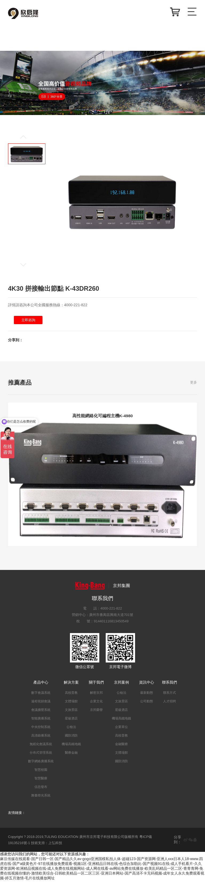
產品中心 (40, 686)
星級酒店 (71, 722)
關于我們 (96, 686)
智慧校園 (40, 774)
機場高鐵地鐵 (71, 748)
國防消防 (71, 739)
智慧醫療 (40, 782)
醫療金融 (71, 756)
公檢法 (71, 731)
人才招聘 (169, 705)
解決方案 (71, 686)
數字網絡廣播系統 (41, 765)
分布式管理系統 (41, 756)
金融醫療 (121, 748)
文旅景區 (71, 714)
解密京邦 (96, 697)
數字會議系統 (40, 697)
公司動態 (146, 705)
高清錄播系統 (40, 739)
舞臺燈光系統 (40, 799)
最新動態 (146, 697)
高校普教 (71, 697)
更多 (193, 384)
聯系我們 (169, 686)
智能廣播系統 (40, 722)
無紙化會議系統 (41, 748)
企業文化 (96, 705)
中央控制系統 (40, 731)
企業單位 (121, 731)
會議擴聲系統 (40, 714)
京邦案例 (121, 686)
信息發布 (40, 791)
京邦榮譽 (96, 714)
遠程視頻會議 (40, 705)
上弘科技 (55, 847)
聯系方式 (169, 697)
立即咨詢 (29, 321)
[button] (26, 138)
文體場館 (71, 705)
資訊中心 (146, 686)
